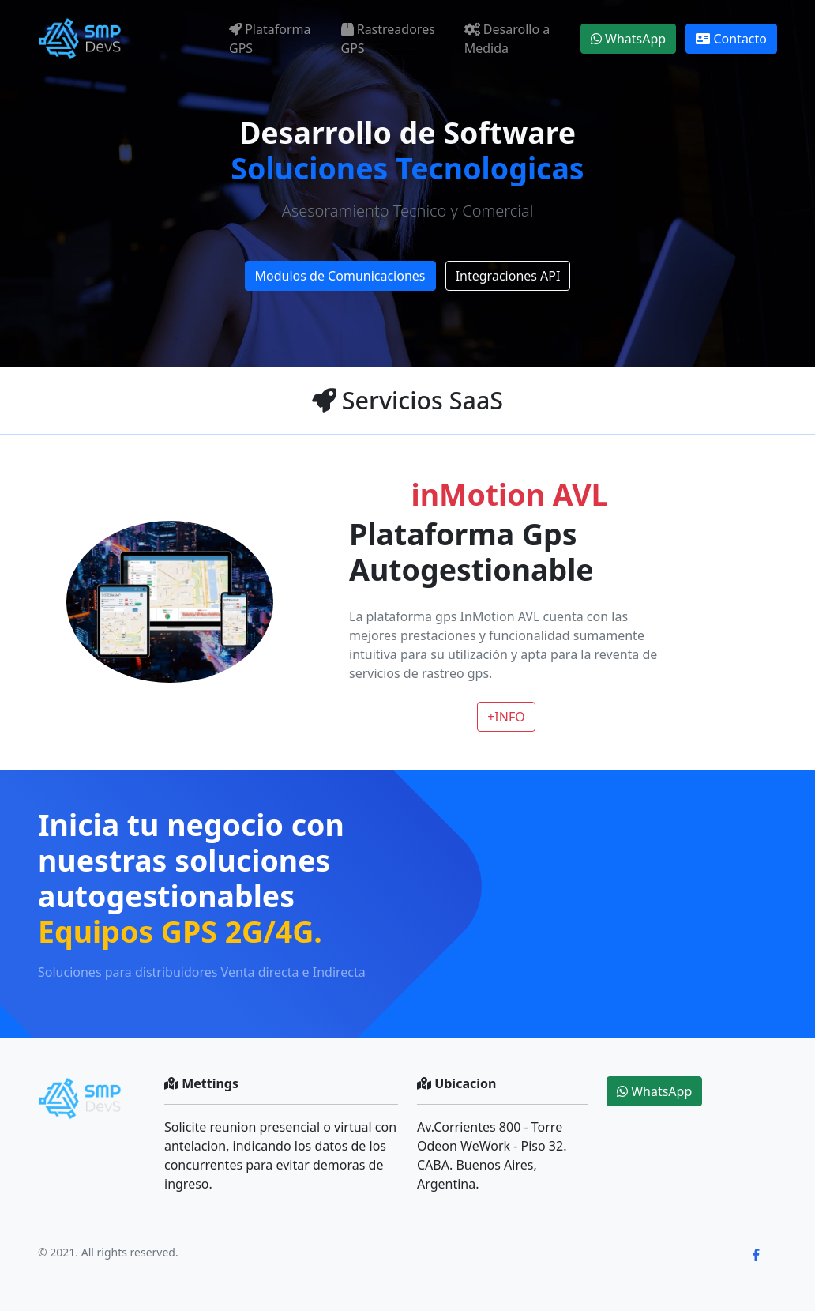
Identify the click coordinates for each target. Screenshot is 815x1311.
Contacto (731, 38)
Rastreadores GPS (388, 39)
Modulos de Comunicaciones (340, 275)
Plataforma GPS (269, 39)
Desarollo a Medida (507, 39)
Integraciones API (508, 275)
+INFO (506, 716)
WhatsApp (628, 38)
